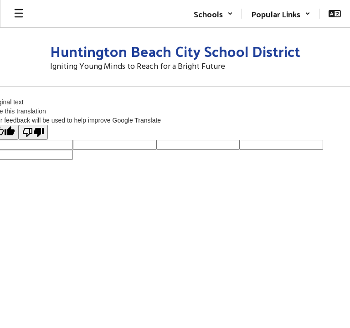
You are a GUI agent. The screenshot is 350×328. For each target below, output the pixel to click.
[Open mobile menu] (18, 13)
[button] (213, 13)
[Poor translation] (33, 132)
